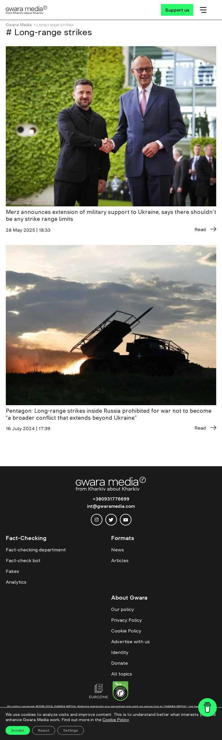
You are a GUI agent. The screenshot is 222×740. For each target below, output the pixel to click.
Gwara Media (19, 25)
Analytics (16, 582)
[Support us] (177, 10)
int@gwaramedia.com (111, 506)
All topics (121, 673)
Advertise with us (130, 641)
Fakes (12, 571)
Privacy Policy (126, 620)
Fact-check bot (23, 560)
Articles (120, 560)
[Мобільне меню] (203, 10)
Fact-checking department (36, 549)
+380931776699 (111, 498)
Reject (43, 730)
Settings (70, 730)
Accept (17, 730)
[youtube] (125, 519)
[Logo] (26, 10)
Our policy (122, 609)
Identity (120, 652)
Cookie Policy (126, 630)
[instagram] (96, 519)
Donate (119, 663)
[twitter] (111, 519)
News (117, 549)
